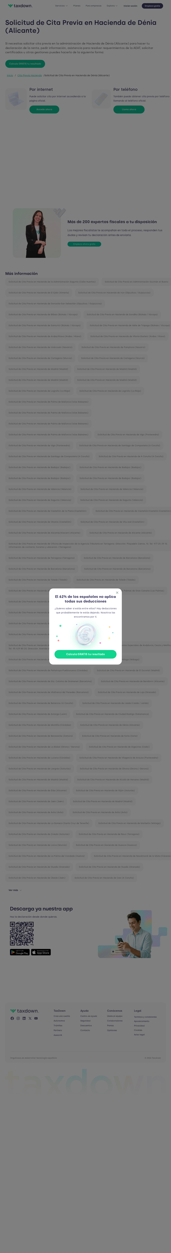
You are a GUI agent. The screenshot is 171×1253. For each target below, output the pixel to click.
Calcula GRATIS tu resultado (85, 654)
